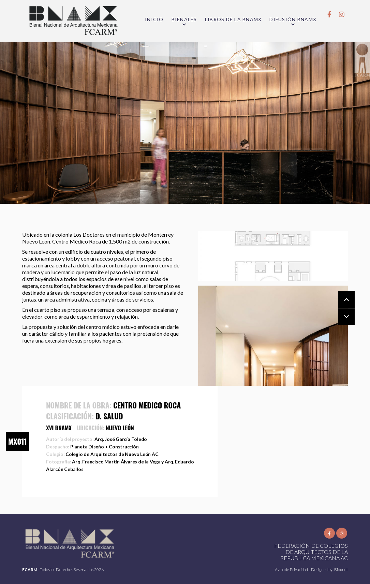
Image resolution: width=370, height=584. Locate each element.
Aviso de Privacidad (292, 569)
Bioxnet (341, 569)
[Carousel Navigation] (339, 308)
